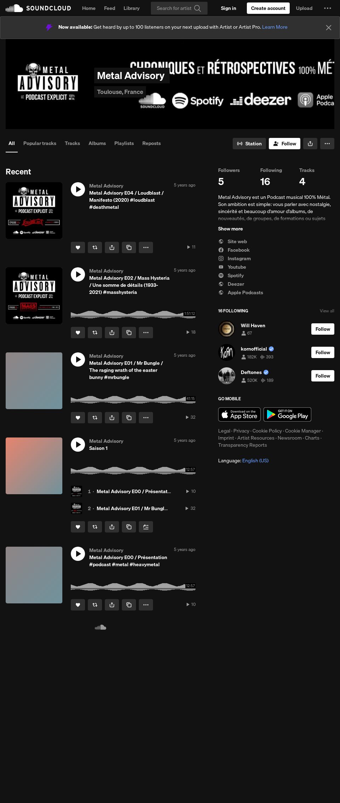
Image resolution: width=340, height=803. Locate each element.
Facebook (234, 250)
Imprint (226, 438)
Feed (109, 8)
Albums (97, 143)
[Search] (179, 8)
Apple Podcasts (240, 292)
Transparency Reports (242, 445)
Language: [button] (243, 460)
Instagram (234, 258)
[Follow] (284, 143)
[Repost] (95, 247)
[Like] (78, 247)
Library (132, 8)
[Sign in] (228, 8)
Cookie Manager (303, 431)
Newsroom (290, 438)
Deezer (231, 284)
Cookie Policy (267, 431)
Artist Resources (255, 438)
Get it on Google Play (287, 414)
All (11, 143)
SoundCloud (38, 8)
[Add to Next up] (146, 526)
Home (89, 8)
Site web (232, 241)
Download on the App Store (239, 414)
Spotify (231, 275)
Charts (312, 438)
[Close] (329, 28)
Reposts (151, 143)
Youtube (232, 267)
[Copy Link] (129, 247)
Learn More (275, 27)
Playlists (124, 143)
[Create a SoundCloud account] (268, 8)
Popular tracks (39, 143)
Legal (224, 431)
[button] (327, 8)
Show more (230, 228)
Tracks (72, 143)
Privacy (241, 431)
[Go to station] (249, 143)
